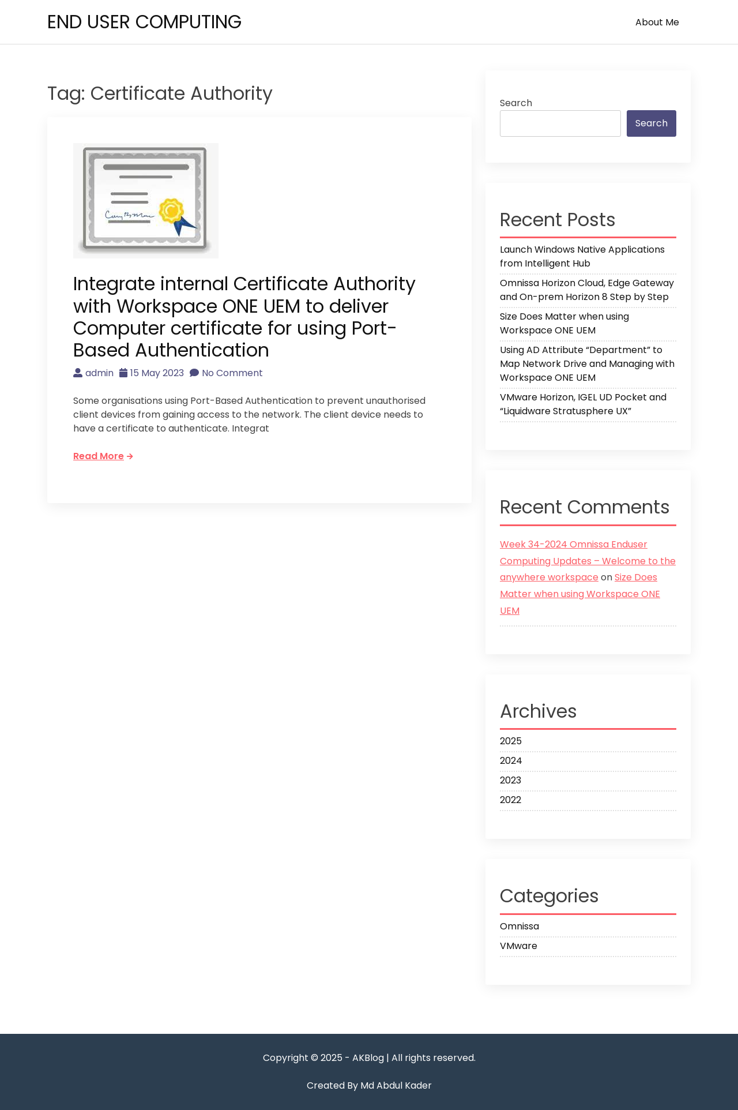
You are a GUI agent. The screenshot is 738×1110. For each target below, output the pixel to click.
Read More (103, 456)
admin (93, 373)
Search (516, 103)
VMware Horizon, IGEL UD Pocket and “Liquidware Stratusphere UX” (583, 404)
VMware (518, 945)
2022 (510, 800)
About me (657, 22)
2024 (511, 760)
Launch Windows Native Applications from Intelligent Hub (582, 256)
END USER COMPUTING (144, 22)
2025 (511, 741)
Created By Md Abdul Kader (369, 1085)
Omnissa (519, 926)
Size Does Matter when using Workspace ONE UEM (564, 323)
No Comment (226, 373)
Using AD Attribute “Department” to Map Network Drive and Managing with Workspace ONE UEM (587, 363)
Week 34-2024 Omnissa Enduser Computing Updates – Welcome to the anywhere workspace (588, 561)
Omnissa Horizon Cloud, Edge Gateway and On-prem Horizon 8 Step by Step (587, 289)
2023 (510, 780)
